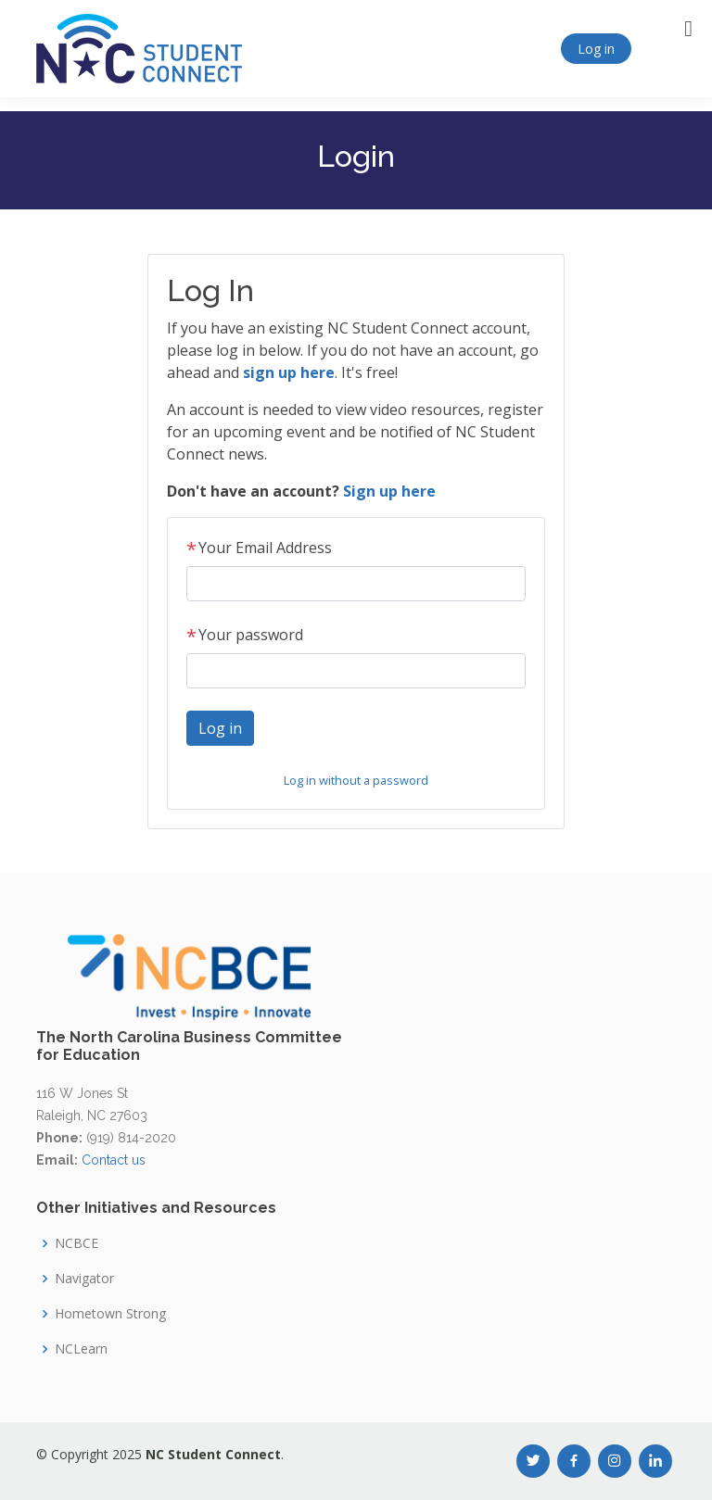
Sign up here (389, 491)
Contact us (114, 1160)
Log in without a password (356, 780)
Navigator (84, 1278)
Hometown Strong (110, 1313)
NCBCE (76, 1243)
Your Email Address (259, 547)
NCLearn (81, 1348)
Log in (596, 48)
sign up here (289, 372)
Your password (244, 635)
